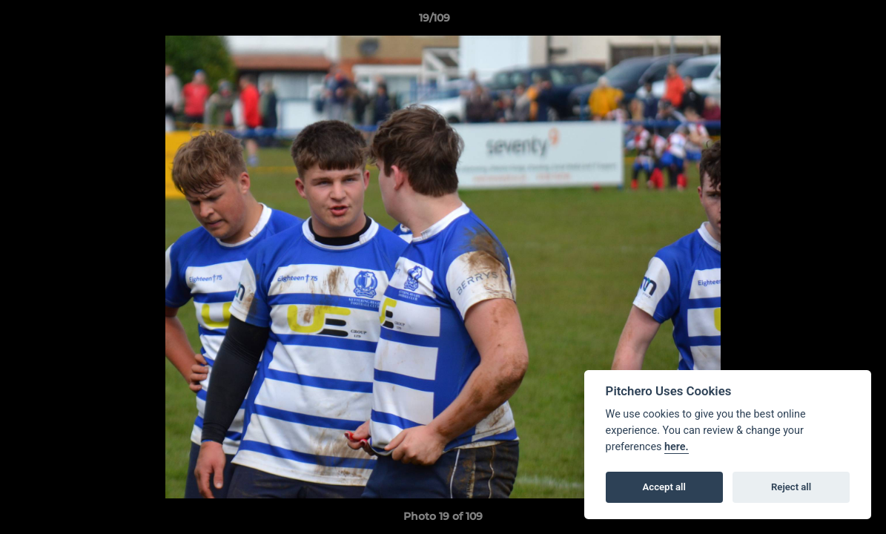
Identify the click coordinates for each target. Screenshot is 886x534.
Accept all (664, 486)
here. (676, 447)
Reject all (791, 486)
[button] (824, 21)
